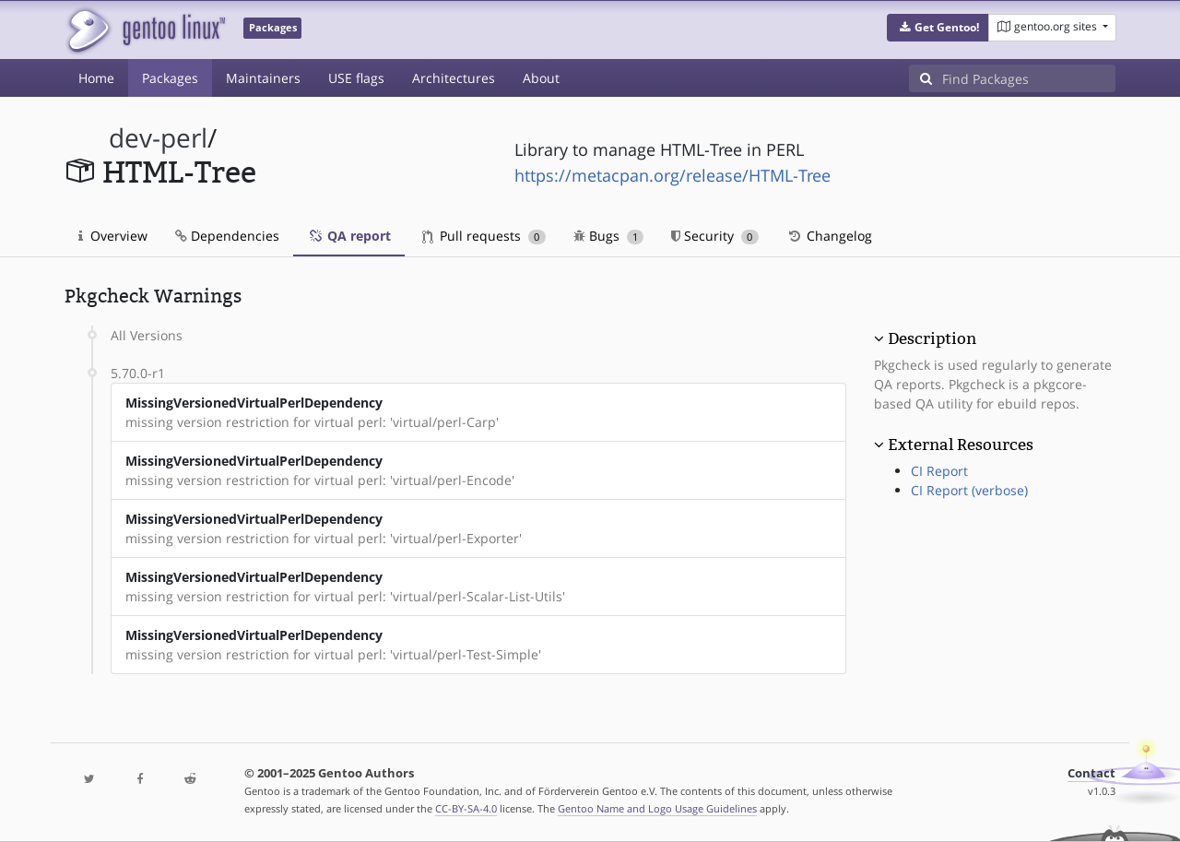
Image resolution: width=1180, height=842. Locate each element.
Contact (1091, 773)
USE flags (356, 78)
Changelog (829, 235)
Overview (113, 235)
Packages (170, 78)
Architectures (453, 78)
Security (715, 235)
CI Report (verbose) (969, 490)
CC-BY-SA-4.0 (466, 808)
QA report (349, 235)
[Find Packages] (1028, 78)
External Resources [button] (960, 444)
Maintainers (263, 78)
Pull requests (484, 235)
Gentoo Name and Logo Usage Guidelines (657, 808)
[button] (938, 28)
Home (96, 78)
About (541, 78)
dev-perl (158, 138)
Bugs (608, 235)
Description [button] (932, 338)
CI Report (939, 471)
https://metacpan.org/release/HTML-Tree (672, 175)
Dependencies (227, 235)
